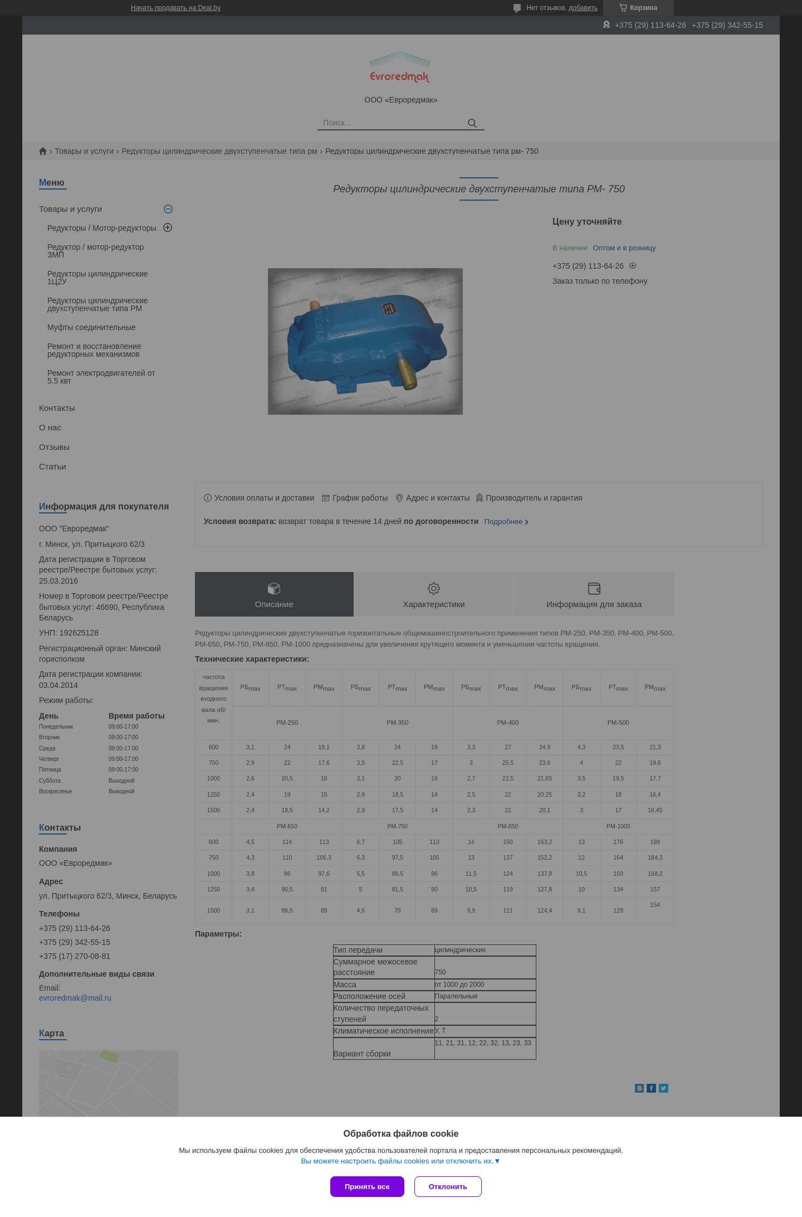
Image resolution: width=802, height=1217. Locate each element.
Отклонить (449, 1186)
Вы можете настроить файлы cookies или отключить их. (397, 1162)
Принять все (367, 1186)
